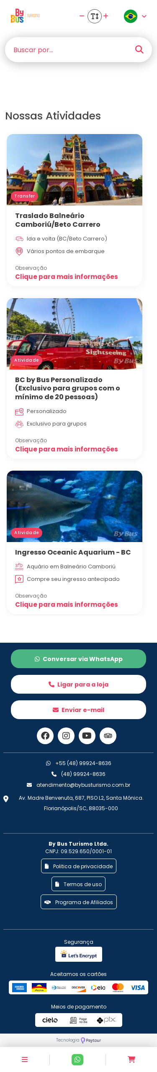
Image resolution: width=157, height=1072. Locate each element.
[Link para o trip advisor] (108, 735)
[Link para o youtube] (87, 735)
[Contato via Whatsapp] (77, 1059)
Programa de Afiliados (78, 902)
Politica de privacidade (79, 866)
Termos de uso (78, 884)
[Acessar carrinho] (131, 1059)
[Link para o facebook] (45, 735)
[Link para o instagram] (66, 735)
